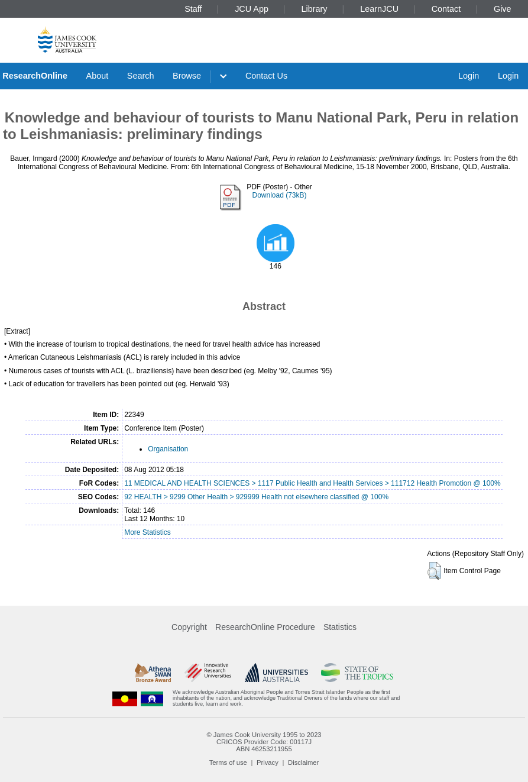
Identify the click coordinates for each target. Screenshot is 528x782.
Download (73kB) (279, 195)
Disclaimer (303, 762)
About (97, 75)
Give (502, 9)
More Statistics (147, 532)
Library (315, 9)
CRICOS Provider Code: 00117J (264, 741)
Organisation (168, 449)
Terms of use (228, 762)
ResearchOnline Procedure (265, 627)
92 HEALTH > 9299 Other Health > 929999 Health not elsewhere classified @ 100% (256, 497)
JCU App (251, 9)
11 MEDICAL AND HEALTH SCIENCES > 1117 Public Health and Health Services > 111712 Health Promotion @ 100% (312, 483)
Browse (187, 75)
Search (140, 75)
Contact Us (266, 75)
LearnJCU (379, 9)
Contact (446, 9)
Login (468, 75)
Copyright (189, 627)
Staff (193, 9)
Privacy (267, 762)
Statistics (340, 627)
